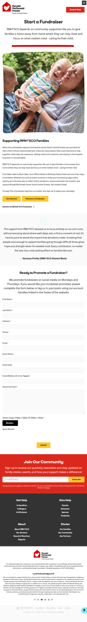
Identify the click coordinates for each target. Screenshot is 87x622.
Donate (65, 505)
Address (6, 321)
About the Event (10, 387)
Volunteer (65, 509)
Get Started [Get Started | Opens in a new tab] (11, 199)
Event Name (8, 354)
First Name (7, 299)
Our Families (65, 529)
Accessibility (39, 608)
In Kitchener (21, 512)
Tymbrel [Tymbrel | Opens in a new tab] (61, 612)
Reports (21, 540)
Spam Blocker (8, 429)
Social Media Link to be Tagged (15, 376)
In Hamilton (22, 505)
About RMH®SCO (21, 529)
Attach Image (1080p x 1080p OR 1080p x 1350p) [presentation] (23, 418)
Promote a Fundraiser (35, 199)
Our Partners (65, 536)
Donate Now (75, 9)
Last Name (7, 310)
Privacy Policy (50, 608)
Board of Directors (22, 536)
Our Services (21, 533)
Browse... (10, 423)
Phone (5, 332)
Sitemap (67, 608)
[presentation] (16, 435)
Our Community (65, 533)
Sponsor (65, 512)
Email (5, 343)
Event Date (7, 365)
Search (60, 608)
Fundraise (65, 516)
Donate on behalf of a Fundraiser (17, 207)
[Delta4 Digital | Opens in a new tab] (25, 608)
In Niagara (21, 509)
